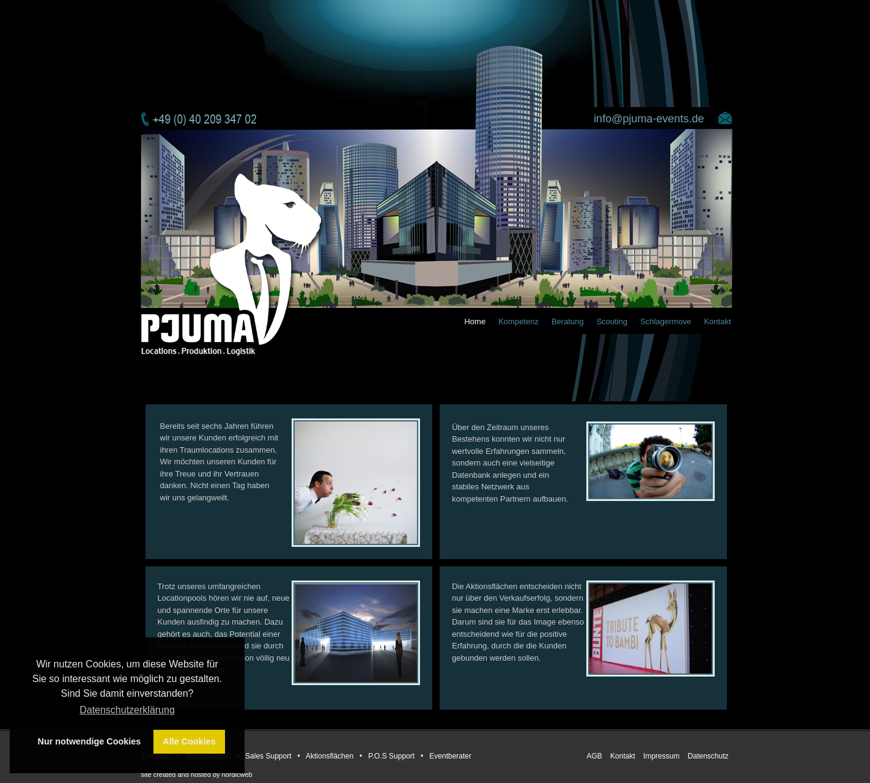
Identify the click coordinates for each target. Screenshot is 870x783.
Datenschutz (708, 756)
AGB (595, 756)
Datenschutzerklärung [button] (127, 710)
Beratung (567, 321)
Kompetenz (518, 321)
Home (474, 321)
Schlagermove (665, 321)
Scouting (612, 321)
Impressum (662, 756)
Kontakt (717, 321)
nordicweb (237, 774)
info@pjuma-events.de (649, 119)
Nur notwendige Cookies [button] (89, 741)
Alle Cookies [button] (189, 741)
